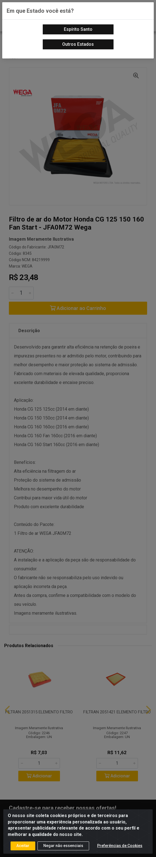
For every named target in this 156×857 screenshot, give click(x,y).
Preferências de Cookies (119, 845)
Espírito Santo (78, 29)
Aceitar (22, 845)
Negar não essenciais (63, 845)
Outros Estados (78, 44)
